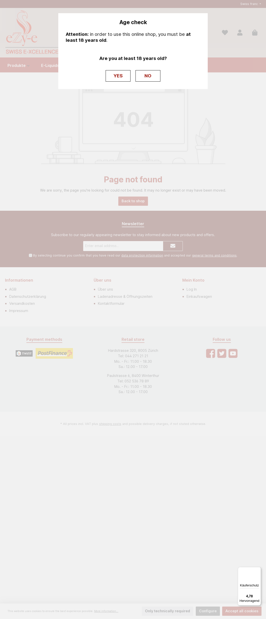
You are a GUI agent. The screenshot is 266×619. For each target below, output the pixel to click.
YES (118, 76)
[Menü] (258, 570)
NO (147, 76)
